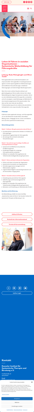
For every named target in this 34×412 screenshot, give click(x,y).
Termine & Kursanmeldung (17, 224)
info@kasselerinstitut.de (8, 380)
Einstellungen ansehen (17, 406)
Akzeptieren (17, 398)
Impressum (25, 409)
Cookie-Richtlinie (10, 409)
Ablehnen (17, 402)
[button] (32, 382)
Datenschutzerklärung (18, 409)
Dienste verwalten (5, 394)
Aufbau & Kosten (17, 214)
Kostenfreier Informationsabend (17, 219)
